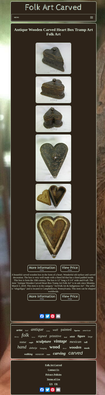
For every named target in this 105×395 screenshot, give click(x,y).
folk (25, 335)
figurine (77, 331)
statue (23, 342)
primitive (55, 336)
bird (26, 330)
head (65, 337)
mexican (75, 342)
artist (19, 330)
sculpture (43, 341)
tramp (48, 331)
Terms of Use (53, 379)
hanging (43, 348)
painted (66, 329)
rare (48, 354)
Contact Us (53, 369)
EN (51, 384)
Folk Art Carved (53, 365)
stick (72, 336)
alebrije (33, 347)
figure (81, 336)
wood (54, 346)
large (90, 336)
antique (37, 329)
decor (65, 348)
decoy (16, 337)
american (87, 330)
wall (55, 330)
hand (21, 346)
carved (75, 353)
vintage (60, 341)
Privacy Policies (53, 374)
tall (86, 342)
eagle (31, 342)
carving (59, 353)
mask (87, 348)
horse (33, 337)
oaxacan (39, 354)
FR (56, 384)
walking (28, 354)
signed (42, 336)
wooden (75, 347)
